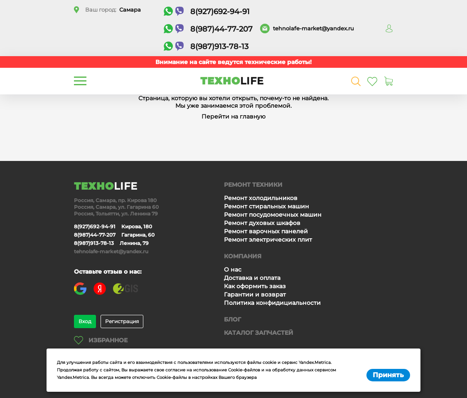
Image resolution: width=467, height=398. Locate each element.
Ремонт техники (253, 184)
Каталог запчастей (258, 332)
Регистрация (122, 321)
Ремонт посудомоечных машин (273, 214)
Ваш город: (113, 9)
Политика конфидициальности (272, 303)
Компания (242, 256)
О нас (232, 269)
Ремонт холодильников (260, 198)
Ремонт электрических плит (268, 239)
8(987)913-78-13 (206, 46)
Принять (388, 375)
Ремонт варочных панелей (266, 231)
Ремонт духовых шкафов (262, 223)
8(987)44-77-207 (208, 29)
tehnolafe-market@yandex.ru (313, 28)
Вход (85, 321)
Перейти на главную (233, 116)
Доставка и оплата (252, 278)
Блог (232, 319)
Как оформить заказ (255, 286)
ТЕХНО (232, 81)
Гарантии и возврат (255, 294)
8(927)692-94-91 (207, 11)
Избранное (101, 340)
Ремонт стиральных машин (266, 206)
